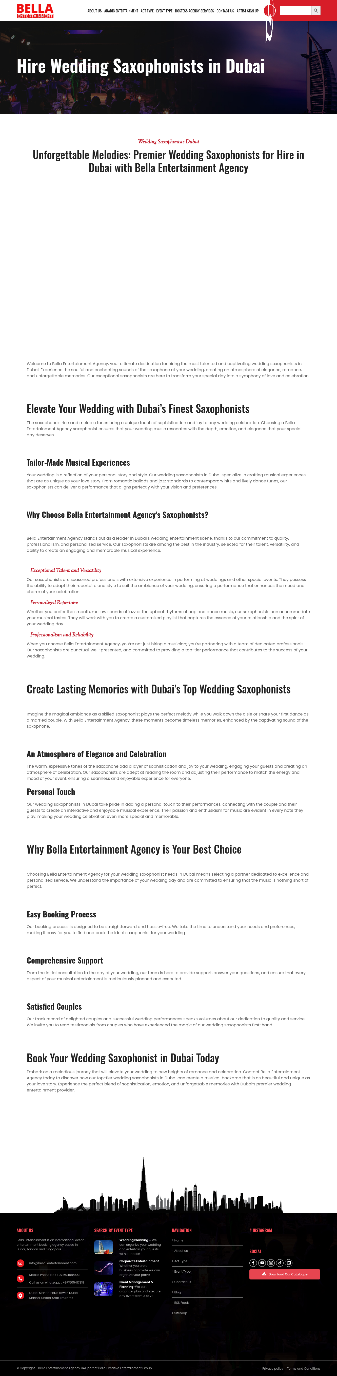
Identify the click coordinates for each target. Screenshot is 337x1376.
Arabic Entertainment (121, 10)
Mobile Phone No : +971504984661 (54, 1275)
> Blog (176, 1292)
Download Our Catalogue (284, 1274)
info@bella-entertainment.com (53, 1263)
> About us (180, 1251)
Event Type (164, 10)
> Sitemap (179, 1313)
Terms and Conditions (304, 1368)
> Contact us (181, 1282)
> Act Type (179, 1261)
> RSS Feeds (181, 1303)
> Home (177, 1240)
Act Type (147, 10)
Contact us (225, 10)
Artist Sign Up (247, 10)
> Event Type (181, 1272)
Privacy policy (272, 1368)
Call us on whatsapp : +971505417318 (56, 1282)
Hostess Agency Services (194, 10)
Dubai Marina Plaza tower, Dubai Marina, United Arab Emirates (53, 1295)
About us (94, 10)
